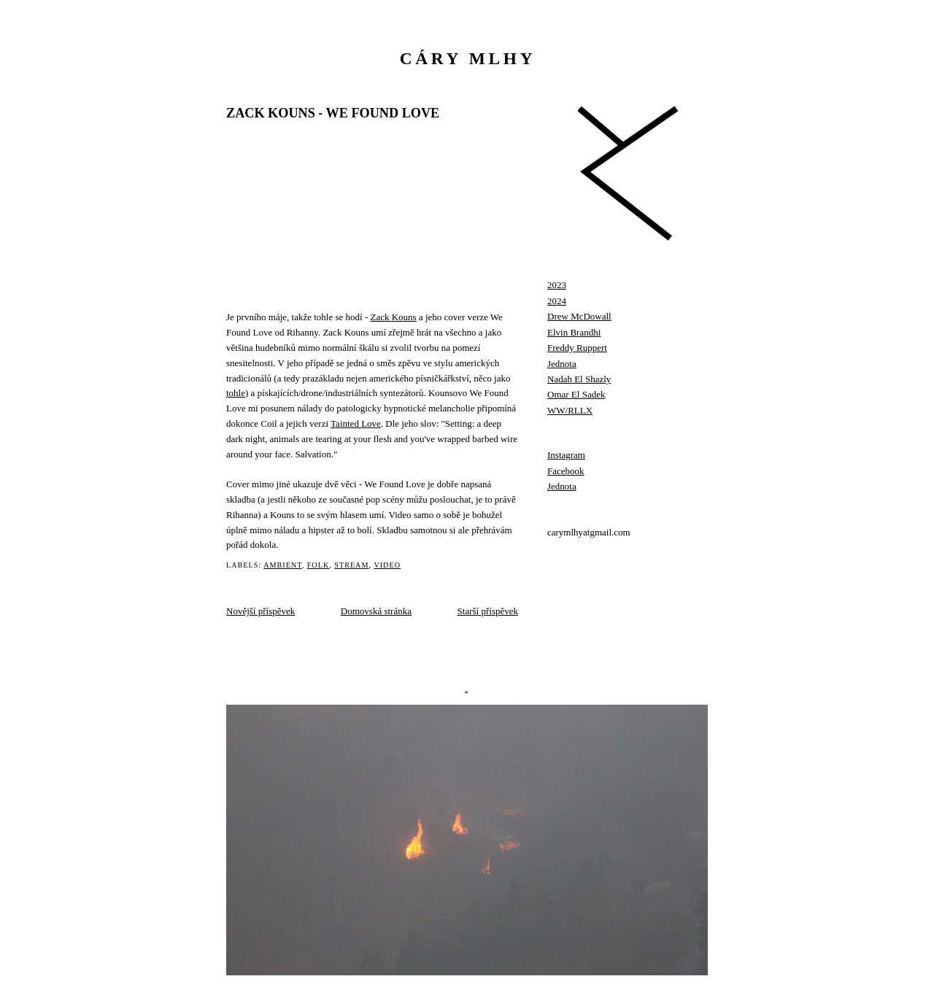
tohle (235, 392)
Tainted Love (356, 423)
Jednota (561, 363)
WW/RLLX (570, 410)
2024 (556, 300)
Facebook (565, 470)
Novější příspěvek (260, 610)
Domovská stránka (376, 610)
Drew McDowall (579, 316)
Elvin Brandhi (574, 332)
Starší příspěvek (488, 610)
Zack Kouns (393, 316)
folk (318, 565)
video (387, 565)
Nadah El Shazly (579, 378)
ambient (282, 565)
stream (351, 565)
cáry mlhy (468, 58)
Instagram (566, 454)
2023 (556, 284)
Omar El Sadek (576, 394)
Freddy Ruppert (577, 347)
